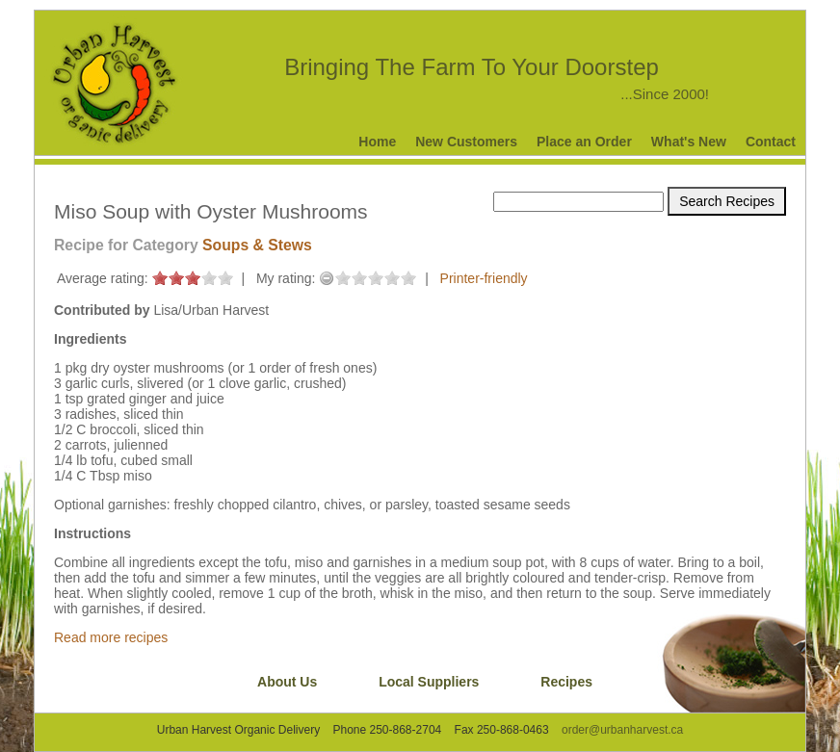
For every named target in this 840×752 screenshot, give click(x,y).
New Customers (466, 141)
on (160, 278)
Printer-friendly (484, 278)
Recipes (566, 681)
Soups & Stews (257, 245)
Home (377, 141)
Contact (771, 141)
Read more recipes (111, 637)
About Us (287, 681)
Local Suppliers (429, 681)
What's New (688, 141)
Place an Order (584, 141)
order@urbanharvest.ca (622, 730)
